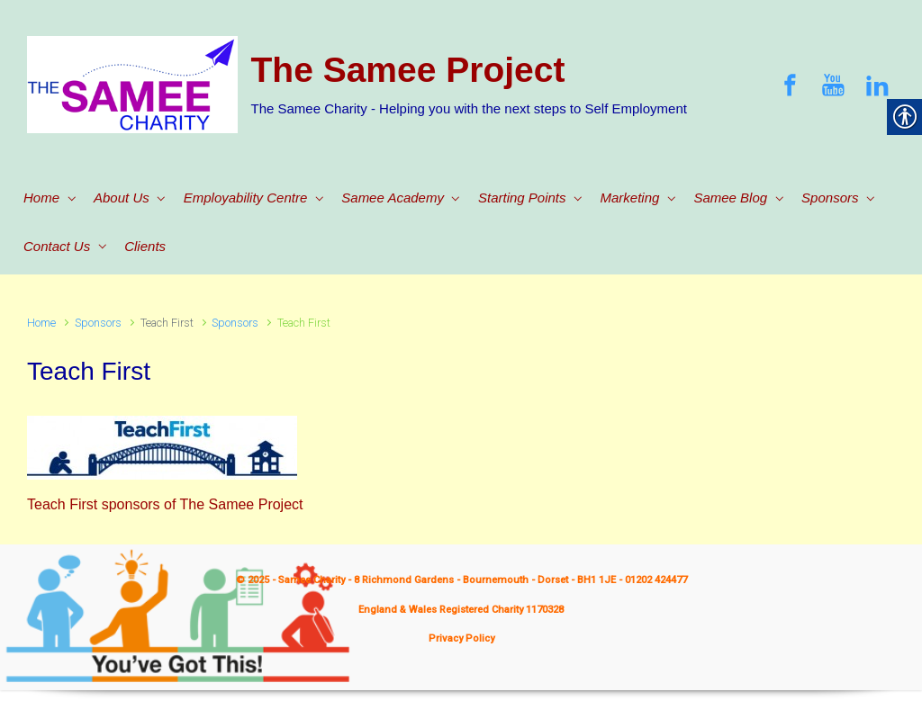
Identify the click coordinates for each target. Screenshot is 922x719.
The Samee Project (408, 69)
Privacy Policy (461, 638)
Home (41, 322)
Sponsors (98, 322)
